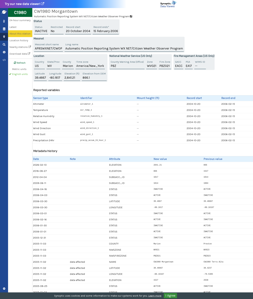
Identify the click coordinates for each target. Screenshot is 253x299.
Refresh (17, 62)
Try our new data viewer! (91, 4)
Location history (18, 40)
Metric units (19, 69)
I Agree (170, 295)
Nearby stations (20, 47)
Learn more (154, 295)
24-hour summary (19, 20)
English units (20, 74)
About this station (19, 33)
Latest (12, 27)
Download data (19, 53)
